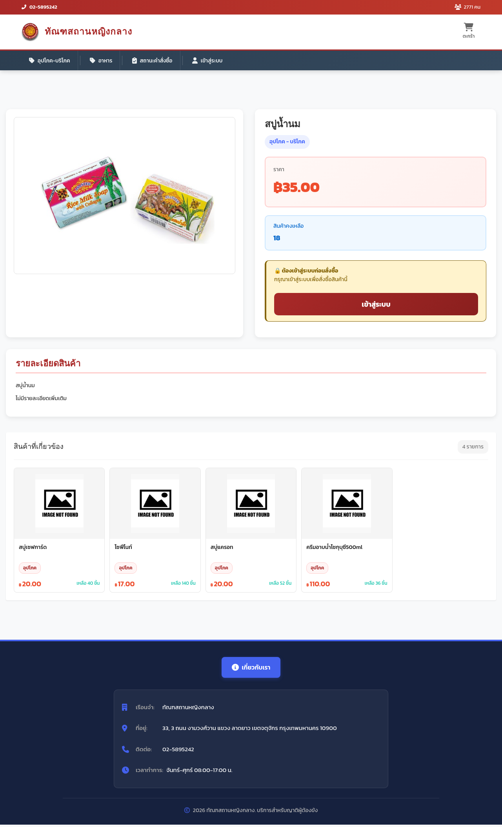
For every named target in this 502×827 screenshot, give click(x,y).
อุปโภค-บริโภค (50, 61)
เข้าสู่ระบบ (211, 61)
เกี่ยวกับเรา (251, 669)
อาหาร (102, 61)
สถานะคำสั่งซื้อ (155, 61)
